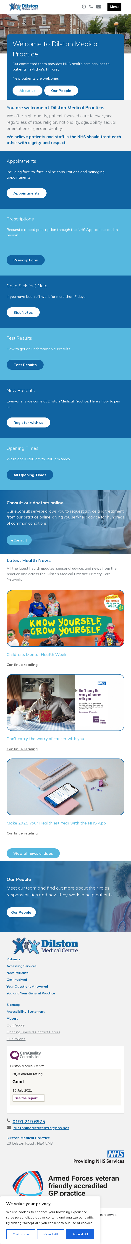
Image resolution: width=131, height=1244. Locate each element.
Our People (16, 1043)
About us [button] (27, 90)
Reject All (51, 1234)
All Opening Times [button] (29, 484)
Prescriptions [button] (25, 269)
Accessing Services (21, 984)
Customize (21, 1234)
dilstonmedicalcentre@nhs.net (41, 1145)
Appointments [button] (26, 202)
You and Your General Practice (31, 1011)
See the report (26, 1116)
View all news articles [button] (33, 867)
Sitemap (13, 1022)
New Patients (17, 991)
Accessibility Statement (26, 1029)
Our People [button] (61, 90)
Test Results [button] (25, 374)
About (12, 1036)
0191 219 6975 (29, 1139)
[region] (50, 1220)
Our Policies (16, 1056)
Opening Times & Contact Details (33, 1049)
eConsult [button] (19, 549)
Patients (13, 977)
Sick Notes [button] (23, 322)
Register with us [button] (28, 432)
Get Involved (17, 997)
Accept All (80, 1234)
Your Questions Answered (27, 1004)
